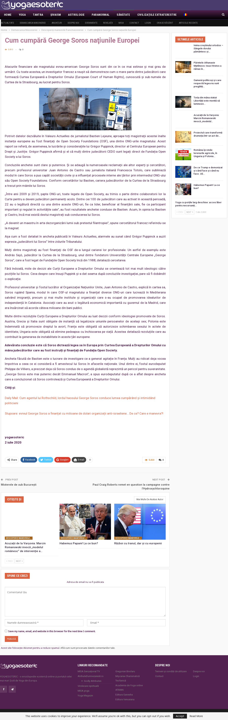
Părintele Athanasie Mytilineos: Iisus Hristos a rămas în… (207, 65)
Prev (9, 561)
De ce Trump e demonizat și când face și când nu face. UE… (208, 170)
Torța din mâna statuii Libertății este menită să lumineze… (207, 100)
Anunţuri (57, 22)
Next (19, 561)
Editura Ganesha (124, 694)
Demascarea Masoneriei (33, 22)
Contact (134, 22)
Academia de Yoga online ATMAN (129, 687)
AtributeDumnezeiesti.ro (91, 676)
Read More (196, 716)
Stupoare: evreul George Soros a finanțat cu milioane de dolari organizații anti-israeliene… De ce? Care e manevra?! (84, 413)
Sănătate (123, 14)
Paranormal (100, 14)
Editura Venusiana (124, 699)
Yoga (22, 14)
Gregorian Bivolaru (125, 671)
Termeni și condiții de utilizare (171, 671)
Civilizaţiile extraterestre (157, 14)
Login (148, 22)
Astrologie (76, 14)
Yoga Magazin (85, 695)
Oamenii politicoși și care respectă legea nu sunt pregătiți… (207, 83)
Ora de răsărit (165, 22)
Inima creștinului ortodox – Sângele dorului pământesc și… (208, 48)
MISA (121, 22)
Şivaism (55, 14)
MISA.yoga (83, 690)
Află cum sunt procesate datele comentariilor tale (87, 647)
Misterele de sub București (18, 484)
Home (8, 14)
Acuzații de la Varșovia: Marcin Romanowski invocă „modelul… (206, 118)
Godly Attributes (92, 681)
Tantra (38, 14)
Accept (180, 716)
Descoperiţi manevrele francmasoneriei (19, 538)
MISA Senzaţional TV (89, 671)
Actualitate (7, 22)
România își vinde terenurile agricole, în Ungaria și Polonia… (205, 153)
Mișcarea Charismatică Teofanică (127, 678)
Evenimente (91, 22)
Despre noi (73, 22)
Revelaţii (108, 22)
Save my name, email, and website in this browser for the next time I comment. (51, 631)
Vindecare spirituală (88, 686)
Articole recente (188, 22)
